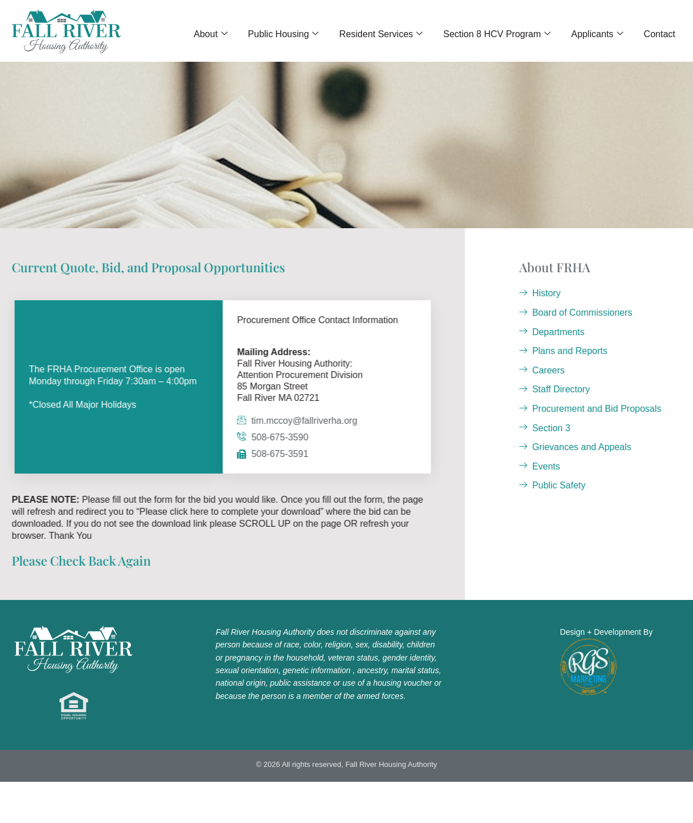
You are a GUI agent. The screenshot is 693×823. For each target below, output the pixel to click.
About (211, 34)
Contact (659, 34)
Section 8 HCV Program (497, 34)
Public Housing (283, 34)
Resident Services (381, 34)
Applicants (597, 34)
